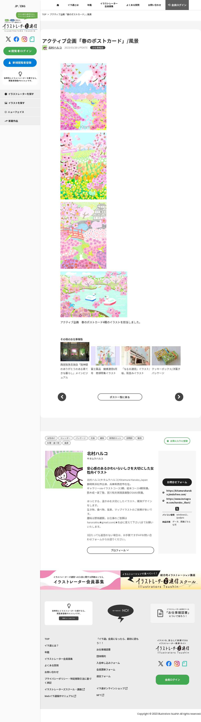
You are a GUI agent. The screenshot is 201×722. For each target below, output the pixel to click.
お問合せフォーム (177, 482)
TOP (47, 639)
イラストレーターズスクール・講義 (66, 692)
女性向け (51, 438)
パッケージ (82, 438)
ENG (22, 6)
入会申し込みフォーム (109, 664)
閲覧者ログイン (20, 51)
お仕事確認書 (104, 650)
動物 (144, 438)
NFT (100, 697)
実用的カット (118, 438)
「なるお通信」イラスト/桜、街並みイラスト (135, 360)
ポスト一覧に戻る (119, 397)
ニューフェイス (14, 112)
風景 (67, 443)
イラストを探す (15, 103)
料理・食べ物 (53, 443)
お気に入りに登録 (177, 441)
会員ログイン (177, 5)
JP (16, 6)
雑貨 (105, 438)
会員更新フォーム (106, 671)
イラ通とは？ (52, 646)
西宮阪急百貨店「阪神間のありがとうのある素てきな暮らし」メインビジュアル (74, 360)
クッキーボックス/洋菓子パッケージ (166, 360)
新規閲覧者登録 (20, 63)
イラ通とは (73, 5)
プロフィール (120, 550)
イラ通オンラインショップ (113, 690)
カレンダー (66, 438)
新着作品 (11, 121)
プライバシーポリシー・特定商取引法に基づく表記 (68, 683)
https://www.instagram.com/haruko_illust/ (176, 501)
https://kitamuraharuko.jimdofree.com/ (177, 493)
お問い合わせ (154, 5)
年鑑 (89, 5)
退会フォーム (104, 678)
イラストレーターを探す (19, 94)
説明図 (133, 438)
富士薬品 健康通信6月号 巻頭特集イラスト (105, 360)
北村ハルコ (55, 48)
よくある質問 (132, 5)
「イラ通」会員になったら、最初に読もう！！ (119, 641)
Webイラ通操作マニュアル (61, 699)
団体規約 (101, 657)
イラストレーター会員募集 (109, 5)
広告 (95, 438)
